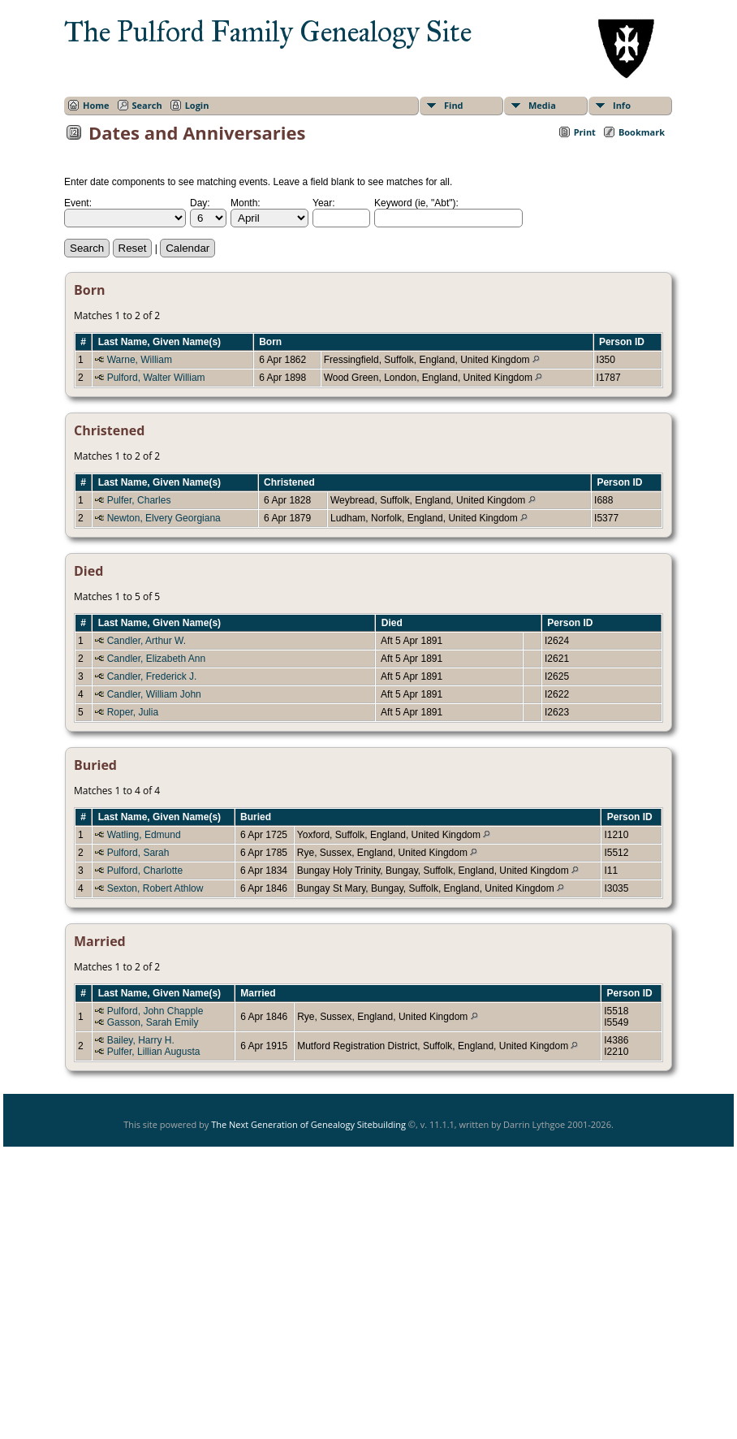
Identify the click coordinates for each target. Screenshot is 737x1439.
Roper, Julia (132, 712)
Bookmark (641, 132)
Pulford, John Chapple (155, 1011)
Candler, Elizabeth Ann (156, 658)
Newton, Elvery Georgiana (164, 518)
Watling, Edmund (144, 834)
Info (622, 105)
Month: (246, 203)
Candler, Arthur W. (146, 640)
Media (542, 105)
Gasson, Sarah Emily (153, 1022)
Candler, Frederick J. (152, 676)
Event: (78, 203)
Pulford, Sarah (138, 852)
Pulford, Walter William (156, 377)
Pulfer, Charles (139, 500)
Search (147, 105)
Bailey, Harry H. (141, 1040)
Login (197, 105)
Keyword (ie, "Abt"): (416, 203)
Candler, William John (154, 694)
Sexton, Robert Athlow (155, 888)
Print (585, 132)
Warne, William (139, 359)
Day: (200, 203)
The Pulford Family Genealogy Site (268, 32)
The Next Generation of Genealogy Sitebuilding (308, 1124)
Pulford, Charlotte (145, 870)
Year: (323, 203)
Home (96, 105)
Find (453, 105)
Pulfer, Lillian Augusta (153, 1051)
